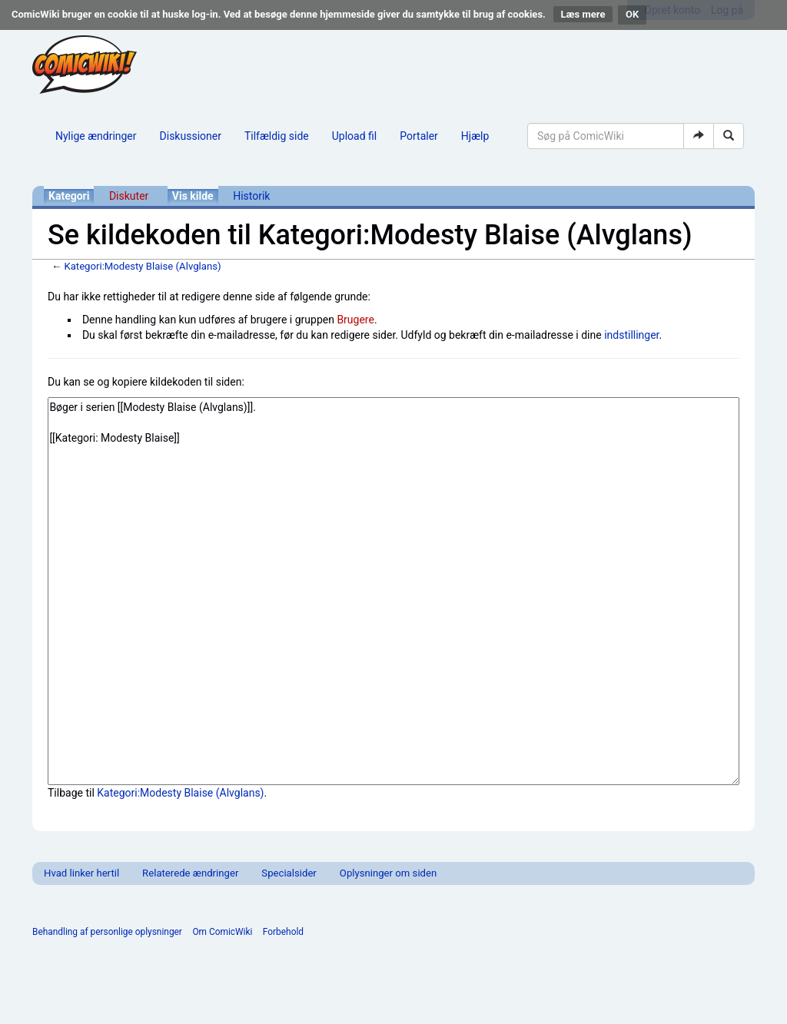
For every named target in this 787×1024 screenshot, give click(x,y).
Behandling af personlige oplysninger (107, 931)
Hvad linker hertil (81, 873)
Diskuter (128, 196)
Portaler (419, 136)
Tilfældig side (276, 136)
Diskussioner (190, 136)
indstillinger (631, 335)
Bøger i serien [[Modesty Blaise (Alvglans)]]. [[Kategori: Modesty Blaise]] (393, 591)
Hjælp (475, 136)
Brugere (355, 319)
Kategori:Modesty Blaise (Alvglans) (142, 266)
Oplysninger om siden (388, 873)
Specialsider (288, 873)
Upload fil (354, 136)
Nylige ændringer (96, 136)
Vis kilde (193, 196)
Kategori (68, 196)
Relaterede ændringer (190, 873)
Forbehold (283, 931)
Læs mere (583, 14)
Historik (251, 196)
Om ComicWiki (222, 931)
